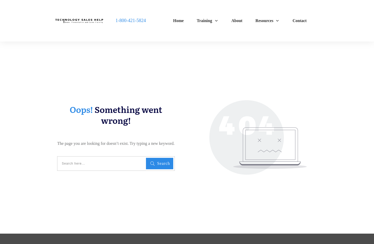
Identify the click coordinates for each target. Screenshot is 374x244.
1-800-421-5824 (131, 20)
